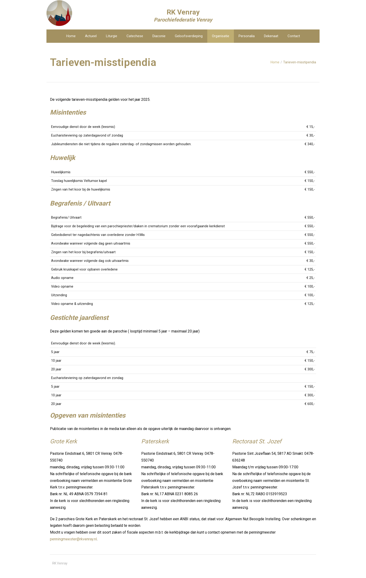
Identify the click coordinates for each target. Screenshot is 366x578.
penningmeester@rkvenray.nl (73, 539)
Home (275, 62)
